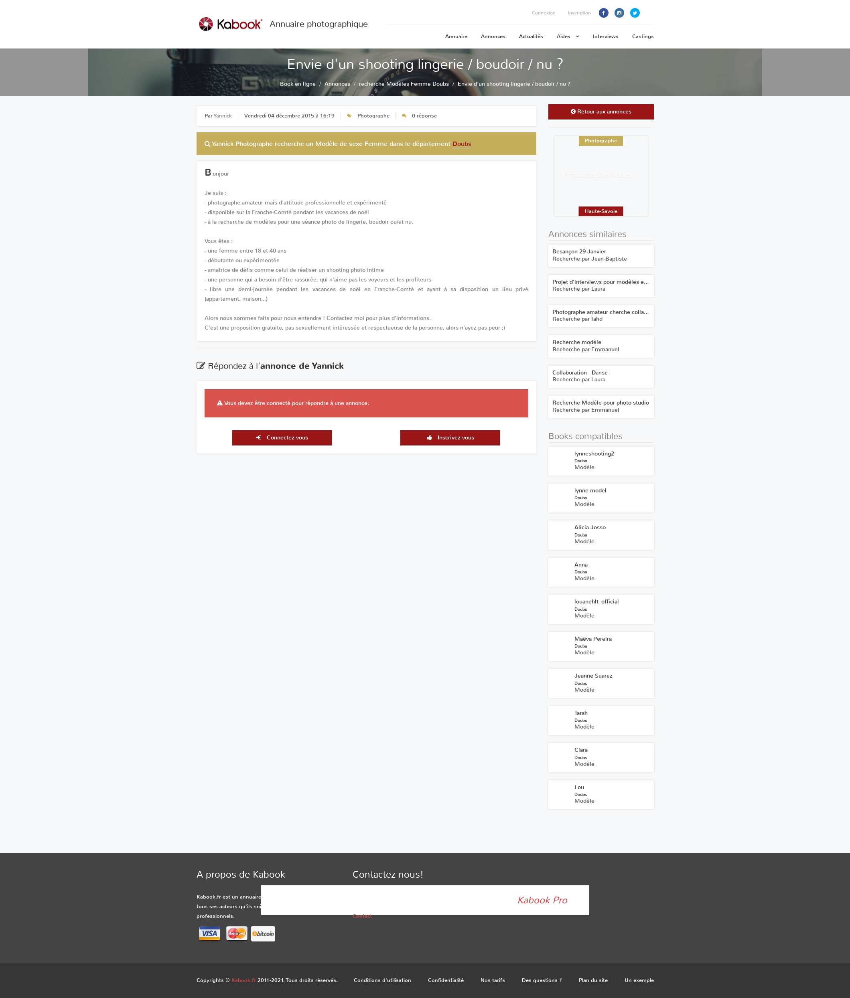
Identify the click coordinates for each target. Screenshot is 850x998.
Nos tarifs (493, 980)
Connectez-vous (282, 437)
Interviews (606, 36)
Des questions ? (542, 980)
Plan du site (593, 980)
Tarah (581, 713)
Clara (581, 750)
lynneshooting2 (594, 454)
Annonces (493, 36)
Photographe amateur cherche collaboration (608, 312)
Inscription (579, 13)
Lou (579, 787)
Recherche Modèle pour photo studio (600, 403)
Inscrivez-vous (450, 437)
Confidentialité (446, 980)
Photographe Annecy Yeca (608, 175)
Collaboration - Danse (580, 373)
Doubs (461, 144)
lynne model (590, 490)
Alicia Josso (590, 527)
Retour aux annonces (601, 111)
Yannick (223, 115)
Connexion (544, 13)
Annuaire (456, 36)
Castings (643, 36)
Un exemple (639, 980)
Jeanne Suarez (593, 676)
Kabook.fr (243, 980)
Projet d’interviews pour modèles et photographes (617, 282)
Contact (362, 916)
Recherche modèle (576, 342)
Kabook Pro (542, 900)
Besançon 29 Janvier (579, 251)
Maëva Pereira (593, 639)
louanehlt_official (596, 601)
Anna (581, 565)
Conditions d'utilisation (382, 980)
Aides (568, 36)
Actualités (531, 36)
